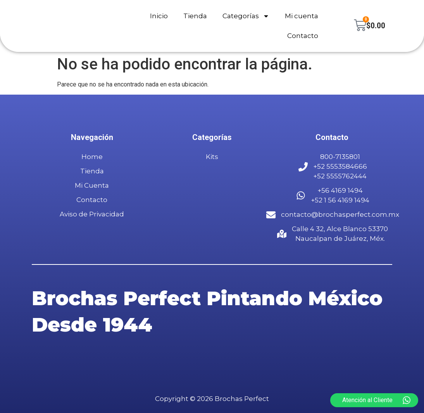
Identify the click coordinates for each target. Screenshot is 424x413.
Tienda (195, 16)
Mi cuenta (301, 16)
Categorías (245, 16)
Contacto (302, 36)
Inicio (158, 16)
